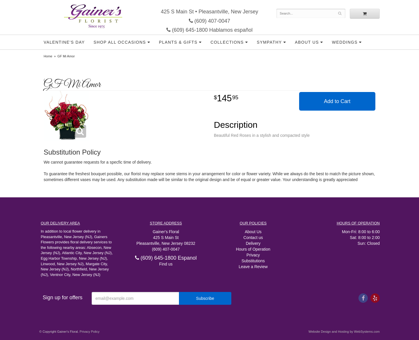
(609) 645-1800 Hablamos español (209, 30)
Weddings (345, 42)
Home (48, 56)
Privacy (253, 255)
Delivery (253, 243)
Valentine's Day (64, 42)
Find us (166, 264)
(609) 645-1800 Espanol (166, 258)
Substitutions (253, 260)
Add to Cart (337, 101)
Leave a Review (253, 266)
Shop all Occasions (119, 42)
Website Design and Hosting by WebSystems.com (344, 331)
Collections (227, 42)
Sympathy (269, 42)
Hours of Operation (253, 249)
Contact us (253, 237)
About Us (307, 42)
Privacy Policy (90, 331)
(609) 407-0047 (209, 21)
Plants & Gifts (178, 42)
